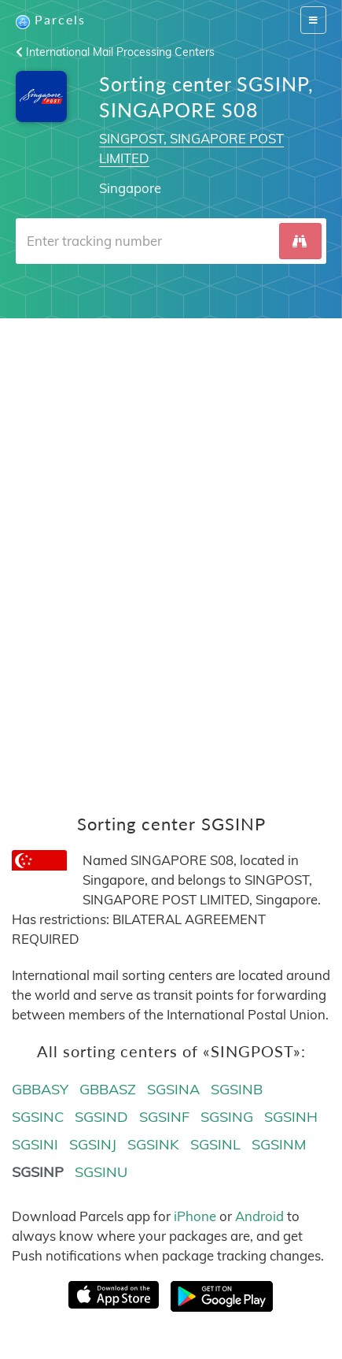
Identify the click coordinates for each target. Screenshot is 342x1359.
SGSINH (291, 1117)
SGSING (226, 1117)
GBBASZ (107, 1089)
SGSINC (38, 1117)
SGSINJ (92, 1144)
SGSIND (101, 1117)
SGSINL (215, 1144)
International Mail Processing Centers (115, 52)
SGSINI (35, 1144)
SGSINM (279, 1144)
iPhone (195, 1216)
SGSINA (173, 1089)
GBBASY (40, 1089)
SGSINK (153, 1144)
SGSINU (101, 1172)
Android (259, 1216)
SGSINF (164, 1117)
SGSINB (237, 1089)
